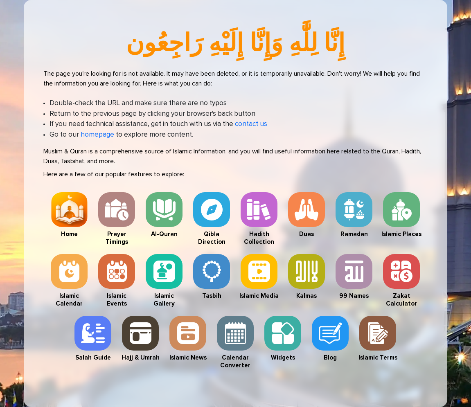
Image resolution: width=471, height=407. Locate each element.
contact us (251, 124)
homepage (97, 134)
